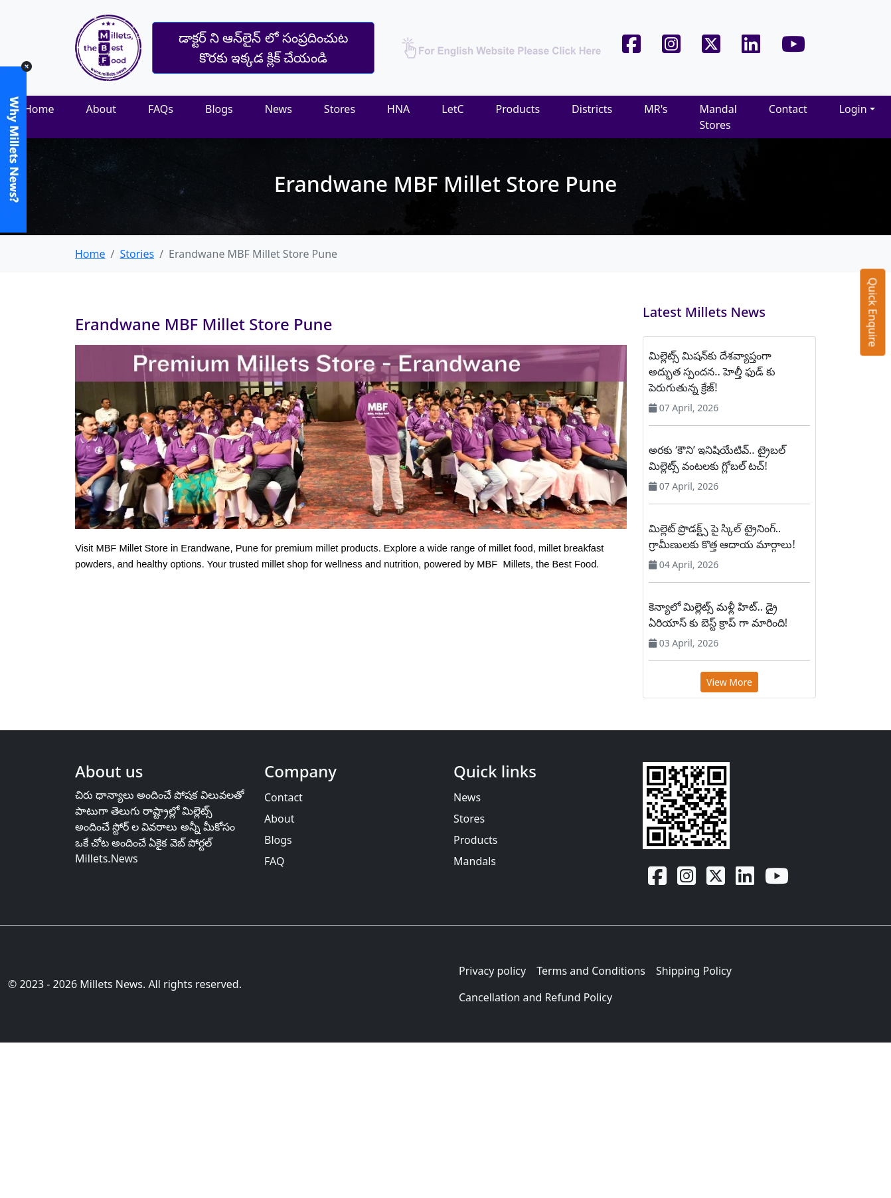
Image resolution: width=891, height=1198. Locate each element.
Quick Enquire (873, 312)
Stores (339, 109)
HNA (398, 109)
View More (729, 682)
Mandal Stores (717, 117)
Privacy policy (492, 970)
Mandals (474, 861)
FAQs (160, 109)
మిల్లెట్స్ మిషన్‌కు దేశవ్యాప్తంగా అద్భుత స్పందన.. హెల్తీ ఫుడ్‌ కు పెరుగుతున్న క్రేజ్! (712, 371)
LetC (452, 109)
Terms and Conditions (590, 970)
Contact (788, 109)
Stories (137, 254)
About (101, 109)
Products (518, 109)
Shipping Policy (694, 970)
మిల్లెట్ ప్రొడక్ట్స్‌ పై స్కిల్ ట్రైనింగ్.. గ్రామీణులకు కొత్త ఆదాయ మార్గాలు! (722, 536)
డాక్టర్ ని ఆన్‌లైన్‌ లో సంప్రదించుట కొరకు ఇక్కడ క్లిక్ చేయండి (263, 47)
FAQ (274, 861)
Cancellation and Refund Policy (535, 997)
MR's (655, 109)
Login (853, 109)
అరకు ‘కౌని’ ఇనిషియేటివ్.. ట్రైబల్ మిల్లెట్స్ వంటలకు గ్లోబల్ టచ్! (717, 458)
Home (39, 109)
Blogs (219, 109)
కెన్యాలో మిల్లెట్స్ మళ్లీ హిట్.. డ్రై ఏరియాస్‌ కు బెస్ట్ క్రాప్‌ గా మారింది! (718, 614)
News (278, 109)
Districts (592, 109)
